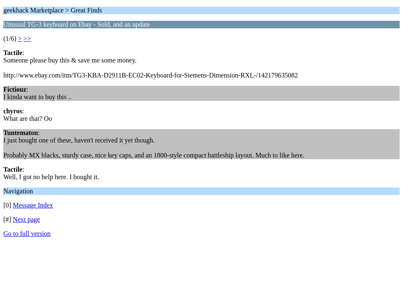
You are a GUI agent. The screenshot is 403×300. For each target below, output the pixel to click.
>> (27, 38)
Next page (26, 219)
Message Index (33, 205)
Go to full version (26, 233)
